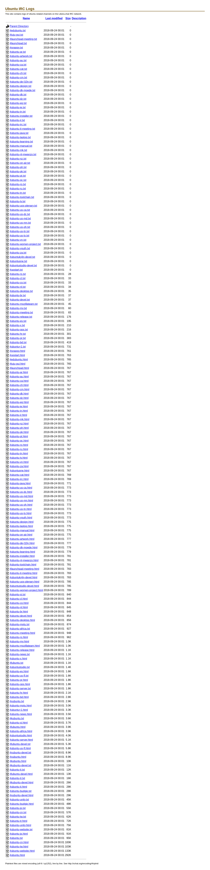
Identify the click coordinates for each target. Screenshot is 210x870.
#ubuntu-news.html (21, 714)
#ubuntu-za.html (19, 466)
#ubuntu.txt (16, 838)
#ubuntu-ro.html (19, 445)
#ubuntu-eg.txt (18, 103)
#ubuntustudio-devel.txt (23, 265)
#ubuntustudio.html (21, 735)
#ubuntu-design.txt (20, 86)
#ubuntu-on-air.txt (20, 163)
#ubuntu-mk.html (19, 419)
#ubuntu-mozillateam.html (25, 645)
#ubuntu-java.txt (19, 133)
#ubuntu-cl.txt (17, 278)
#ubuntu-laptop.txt (20, 137)
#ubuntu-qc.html (19, 440)
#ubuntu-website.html (22, 850)
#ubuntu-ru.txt (18, 188)
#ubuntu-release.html (22, 650)
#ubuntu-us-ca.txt (20, 210)
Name (26, 18)
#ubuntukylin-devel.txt (22, 257)
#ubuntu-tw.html (19, 846)
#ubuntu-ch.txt (18, 73)
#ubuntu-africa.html (21, 731)
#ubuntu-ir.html (18, 415)
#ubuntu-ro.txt (18, 184)
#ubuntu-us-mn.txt (20, 222)
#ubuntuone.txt (18, 261)
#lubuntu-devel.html (21, 774)
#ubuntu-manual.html (22, 530)
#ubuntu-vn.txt (18, 239)
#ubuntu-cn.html (19, 842)
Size (68, 18)
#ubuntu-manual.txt (21, 145)
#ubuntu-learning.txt (21, 141)
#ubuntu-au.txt (18, 60)
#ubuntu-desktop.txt (21, 291)
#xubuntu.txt (17, 701)
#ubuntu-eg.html (19, 402)
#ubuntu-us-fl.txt (19, 675)
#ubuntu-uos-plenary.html (24, 581)
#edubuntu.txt (18, 30)
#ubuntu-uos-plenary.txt (23, 205)
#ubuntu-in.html (19, 410)
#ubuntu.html (17, 855)
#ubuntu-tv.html (19, 457)
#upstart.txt (16, 269)
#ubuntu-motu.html (21, 705)
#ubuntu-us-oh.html (21, 504)
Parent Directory (19, 26)
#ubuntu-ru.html (19, 449)
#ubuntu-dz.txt (18, 98)
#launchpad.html (19, 368)
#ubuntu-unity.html (20, 825)
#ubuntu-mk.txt (18, 150)
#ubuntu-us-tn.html (21, 509)
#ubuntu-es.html (19, 671)
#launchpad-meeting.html (24, 568)
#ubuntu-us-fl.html (20, 748)
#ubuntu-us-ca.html (21, 487)
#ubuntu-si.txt (17, 594)
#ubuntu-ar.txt (18, 51)
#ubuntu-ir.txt (17, 120)
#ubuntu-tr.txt (17, 778)
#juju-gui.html (17, 363)
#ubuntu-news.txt (20, 654)
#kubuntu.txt (17, 718)
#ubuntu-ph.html (19, 427)
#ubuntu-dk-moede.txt (22, 90)
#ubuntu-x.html (18, 658)
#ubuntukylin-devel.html (23, 577)
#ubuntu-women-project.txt (25, 244)
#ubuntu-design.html (21, 521)
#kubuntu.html (18, 761)
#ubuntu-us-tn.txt (19, 231)
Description (79, 18)
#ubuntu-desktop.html (22, 620)
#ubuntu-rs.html (19, 637)
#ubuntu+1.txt (18, 346)
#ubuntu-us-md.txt (20, 218)
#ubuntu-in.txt (18, 111)
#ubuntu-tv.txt (17, 201)
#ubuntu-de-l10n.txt (21, 81)
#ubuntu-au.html (19, 376)
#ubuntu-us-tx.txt (19, 235)
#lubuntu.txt (16, 662)
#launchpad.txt (18, 43)
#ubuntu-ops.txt (19, 329)
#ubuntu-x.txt (17, 325)
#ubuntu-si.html (19, 722)
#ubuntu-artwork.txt (21, 56)
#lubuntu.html (17, 727)
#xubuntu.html (18, 756)
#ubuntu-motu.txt (19, 624)
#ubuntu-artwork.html (22, 539)
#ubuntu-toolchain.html (23, 564)
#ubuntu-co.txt (18, 282)
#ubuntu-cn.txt (18, 812)
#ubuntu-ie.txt (18, 107)
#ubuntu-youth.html (21, 517)
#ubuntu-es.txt (18, 321)
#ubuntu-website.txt (21, 829)
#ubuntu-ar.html (19, 372)
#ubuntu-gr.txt (18, 338)
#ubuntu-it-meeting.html (23, 573)
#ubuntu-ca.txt (18, 64)
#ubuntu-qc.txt (18, 180)
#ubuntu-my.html (19, 641)
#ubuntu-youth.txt (20, 248)
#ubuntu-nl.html (19, 607)
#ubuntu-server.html (21, 739)
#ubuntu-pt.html (19, 436)
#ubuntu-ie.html (19, 406)
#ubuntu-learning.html (22, 551)
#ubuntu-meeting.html (22, 633)
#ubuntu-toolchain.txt (22, 197)
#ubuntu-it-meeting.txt (22, 128)
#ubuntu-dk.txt (18, 94)
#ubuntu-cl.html (19, 598)
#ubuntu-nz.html (19, 423)
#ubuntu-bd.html (19, 697)
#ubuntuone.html (19, 470)
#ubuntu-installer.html (22, 556)
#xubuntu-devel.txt (20, 752)
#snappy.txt (16, 47)
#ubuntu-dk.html (19, 393)
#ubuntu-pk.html (19, 432)
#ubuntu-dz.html (19, 398)
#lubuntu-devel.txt (20, 744)
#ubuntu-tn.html (19, 453)
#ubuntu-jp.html (19, 833)
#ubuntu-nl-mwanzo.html (24, 560)
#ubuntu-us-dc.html (21, 492)
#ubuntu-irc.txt (18, 124)
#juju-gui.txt (16, 34)
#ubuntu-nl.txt (18, 286)
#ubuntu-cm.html (19, 389)
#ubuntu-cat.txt (18, 69)
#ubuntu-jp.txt (18, 808)
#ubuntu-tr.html (18, 821)
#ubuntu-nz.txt (18, 158)
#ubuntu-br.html (19, 611)
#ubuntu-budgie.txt (21, 791)
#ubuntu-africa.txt (20, 628)
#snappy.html (17, 351)
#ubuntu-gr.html (19, 680)
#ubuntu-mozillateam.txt (24, 304)
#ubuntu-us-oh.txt (20, 227)
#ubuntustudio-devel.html (24, 586)
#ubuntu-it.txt (17, 769)
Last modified (54, 18)
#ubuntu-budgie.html (22, 803)
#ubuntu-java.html (20, 483)
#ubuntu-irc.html (19, 479)
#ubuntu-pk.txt (18, 171)
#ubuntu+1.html (19, 709)
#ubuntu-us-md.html (21, 496)
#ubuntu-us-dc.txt (20, 214)
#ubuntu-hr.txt (18, 333)
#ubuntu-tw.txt (18, 816)
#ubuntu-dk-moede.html (23, 547)
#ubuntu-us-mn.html (21, 500)
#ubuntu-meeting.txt (21, 312)
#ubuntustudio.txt (20, 667)
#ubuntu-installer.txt (21, 116)
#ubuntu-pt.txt (18, 175)
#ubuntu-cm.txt (18, 77)
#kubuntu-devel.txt (20, 765)
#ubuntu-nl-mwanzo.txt (23, 154)
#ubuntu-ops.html (20, 684)
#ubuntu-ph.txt (18, 167)
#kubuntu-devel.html (21, 782)
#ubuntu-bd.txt (18, 342)
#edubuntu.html (19, 359)
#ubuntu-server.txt (20, 688)
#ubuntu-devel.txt (20, 299)
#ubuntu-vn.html (19, 462)
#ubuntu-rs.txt (18, 274)
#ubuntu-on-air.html (21, 534)
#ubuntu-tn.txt (18, 192)
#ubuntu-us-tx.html (21, 513)
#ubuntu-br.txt (18, 295)
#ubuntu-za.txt (18, 252)
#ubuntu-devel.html (21, 615)
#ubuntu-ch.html (19, 385)
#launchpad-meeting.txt (23, 39)
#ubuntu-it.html (18, 786)
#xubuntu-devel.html (21, 795)
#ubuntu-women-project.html (26, 590)
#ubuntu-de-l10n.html (22, 543)
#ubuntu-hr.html (19, 692)
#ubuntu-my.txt (18, 308)
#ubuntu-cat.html (19, 474)
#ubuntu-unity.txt (19, 799)
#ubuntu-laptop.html (21, 526)
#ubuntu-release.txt (21, 316)
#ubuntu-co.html (19, 603)
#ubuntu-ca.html (19, 380)
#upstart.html (17, 355)
